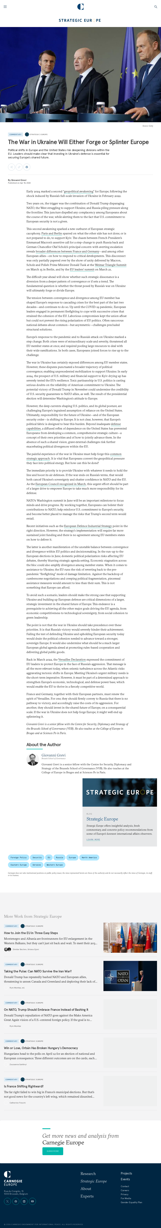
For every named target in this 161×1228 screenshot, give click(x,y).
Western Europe (55, 865)
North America (89, 857)
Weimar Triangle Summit (110, 265)
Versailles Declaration (72, 659)
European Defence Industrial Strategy (88, 526)
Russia (59, 857)
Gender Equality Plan (131, 1202)
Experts (87, 1195)
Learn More (93, 839)
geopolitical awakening (78, 191)
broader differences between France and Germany (67, 251)
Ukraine (37, 865)
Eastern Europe (19, 865)
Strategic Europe (39, 134)
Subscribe (53, 1151)
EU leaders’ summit (82, 269)
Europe (72, 857)
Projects (126, 1173)
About (85, 1188)
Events (125, 1179)
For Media (126, 1198)
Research (88, 1173)
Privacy (124, 1194)
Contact (125, 1186)
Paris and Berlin (51, 233)
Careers (125, 1190)
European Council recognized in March (60, 484)
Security (37, 857)
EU (49, 857)
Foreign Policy (19, 857)
